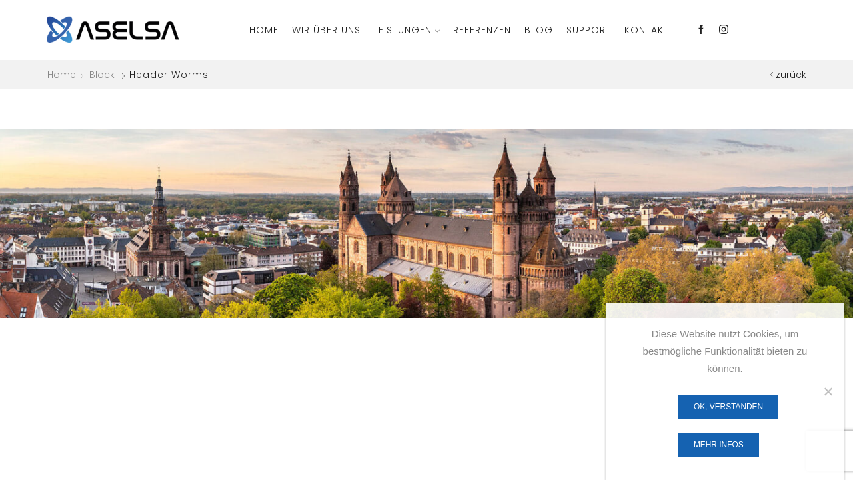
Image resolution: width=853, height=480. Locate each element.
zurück (791, 74)
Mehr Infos (719, 444)
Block (102, 74)
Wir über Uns (326, 30)
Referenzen (482, 30)
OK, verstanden (728, 406)
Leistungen (407, 30)
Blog (538, 30)
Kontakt (646, 30)
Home (264, 30)
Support (588, 30)
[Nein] (827, 391)
